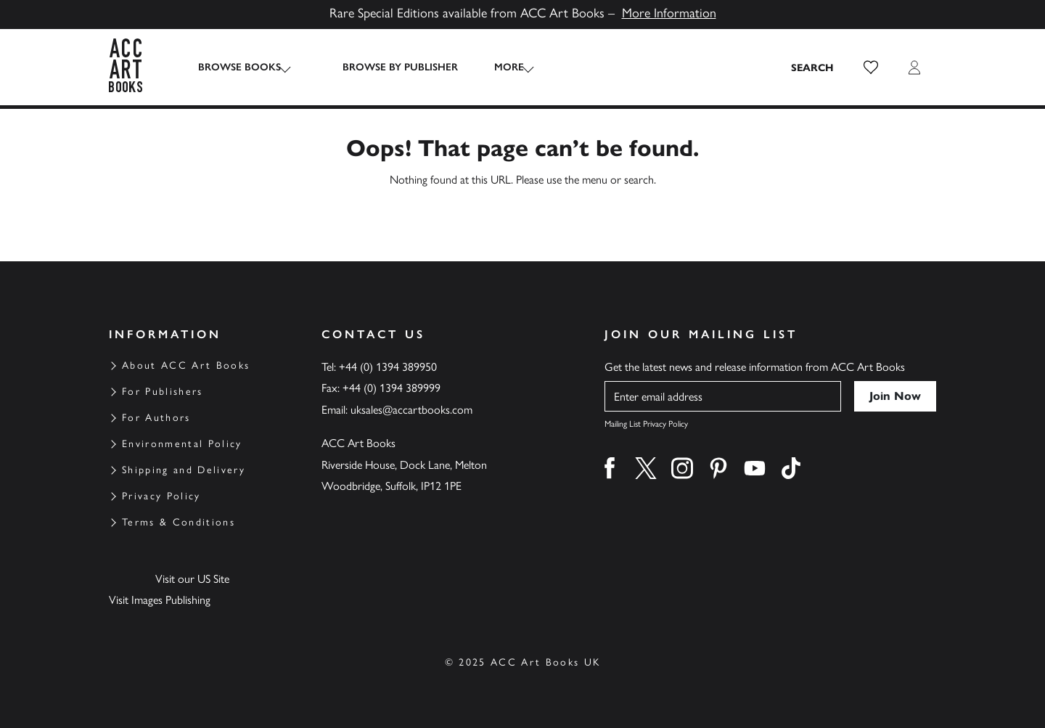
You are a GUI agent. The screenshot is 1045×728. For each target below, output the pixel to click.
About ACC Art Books (186, 365)
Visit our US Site (192, 579)
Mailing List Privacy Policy (646, 424)
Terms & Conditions (178, 522)
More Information (669, 13)
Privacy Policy (161, 496)
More (494, 67)
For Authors (156, 418)
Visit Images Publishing (159, 600)
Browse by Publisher (385, 67)
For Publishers (162, 391)
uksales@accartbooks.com (411, 410)
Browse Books (239, 67)
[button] (871, 67)
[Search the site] (812, 67)
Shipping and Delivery (183, 470)
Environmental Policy (182, 444)
